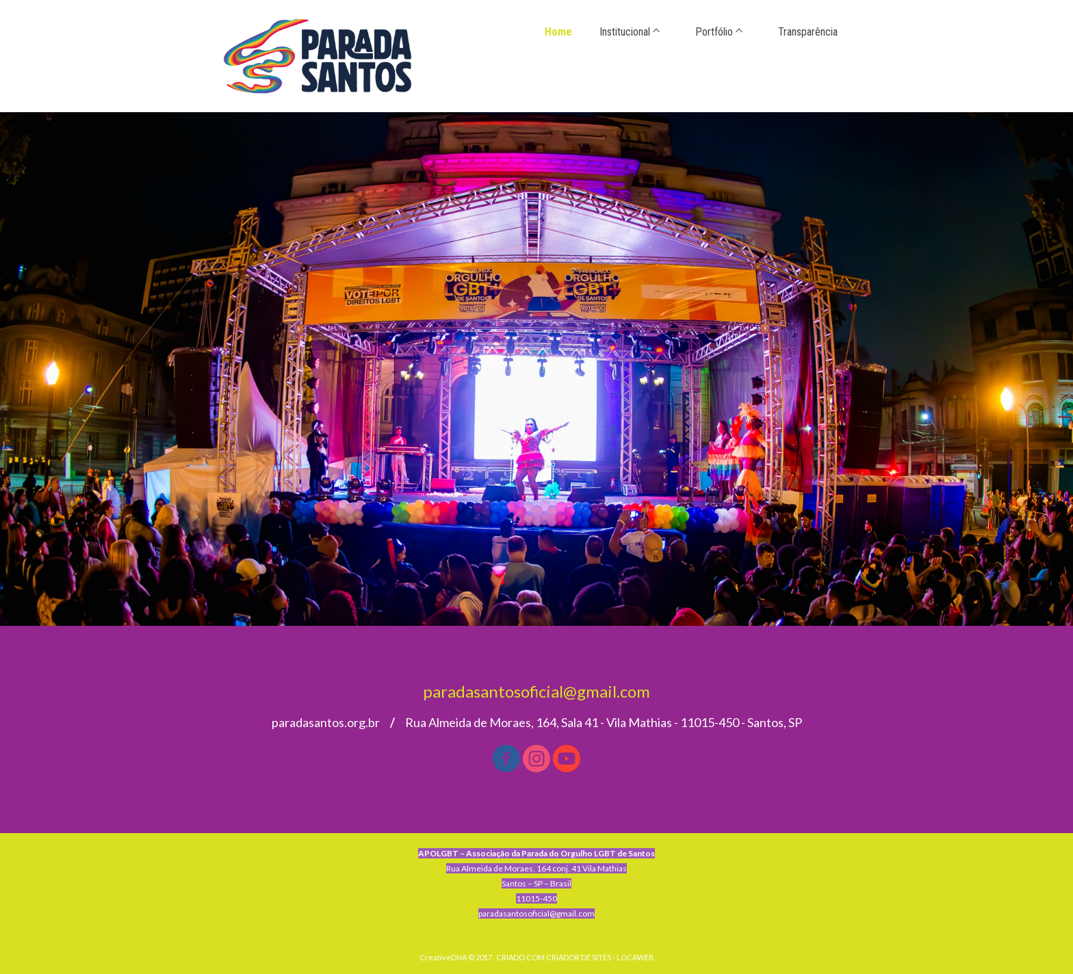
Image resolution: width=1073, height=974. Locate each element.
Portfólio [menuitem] (714, 31)
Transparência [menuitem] (808, 31)
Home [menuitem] (558, 31)
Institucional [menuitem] (624, 31)
